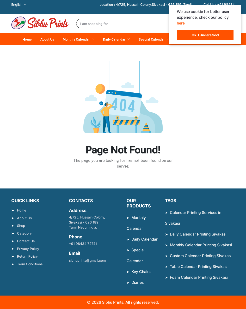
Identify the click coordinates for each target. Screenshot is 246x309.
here (181, 23)
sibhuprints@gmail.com (87, 260)
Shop (21, 226)
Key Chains (141, 271)
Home (27, 39)
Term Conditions (30, 264)
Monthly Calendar (77, 39)
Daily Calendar (114, 39)
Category (24, 233)
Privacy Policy (28, 249)
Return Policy (27, 256)
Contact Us (26, 241)
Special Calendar (152, 39)
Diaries (137, 282)
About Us (47, 39)
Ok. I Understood (205, 35)
